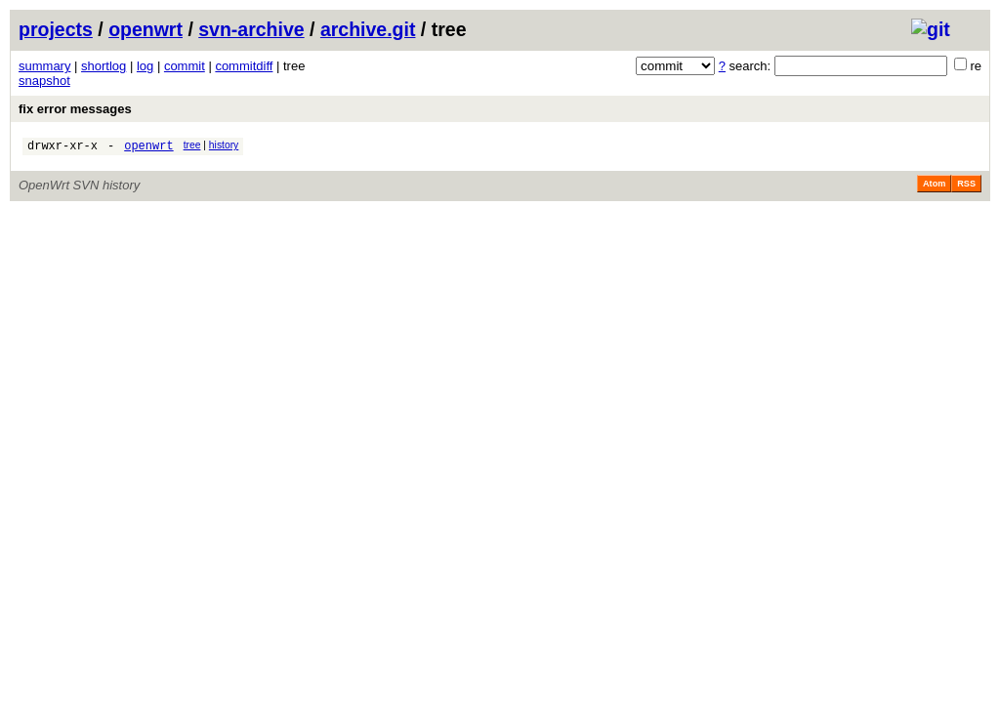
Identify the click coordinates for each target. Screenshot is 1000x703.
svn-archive (251, 29)
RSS (966, 186)
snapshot (44, 80)
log (145, 66)
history (223, 145)
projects (56, 29)
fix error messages (75, 109)
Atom (934, 186)
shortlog (103, 66)
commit (184, 66)
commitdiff (243, 66)
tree (192, 145)
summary (44, 66)
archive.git (368, 29)
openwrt (145, 29)
